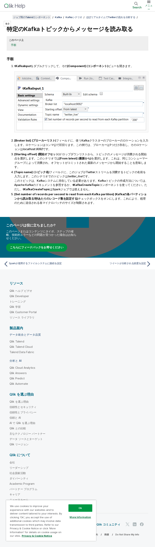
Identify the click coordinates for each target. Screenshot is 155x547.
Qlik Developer (19, 296)
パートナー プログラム (23, 489)
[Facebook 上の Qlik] (142, 524)
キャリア (15, 494)
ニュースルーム (19, 499)
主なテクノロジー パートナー (27, 433)
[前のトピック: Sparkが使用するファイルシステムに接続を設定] (39, 264)
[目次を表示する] (7, 17)
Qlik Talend (17, 341)
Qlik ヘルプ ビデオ (21, 290)
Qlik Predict (17, 378)
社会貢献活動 (18, 473)
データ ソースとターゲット (26, 439)
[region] (51, 520)
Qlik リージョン (19, 444)
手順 (13, 44)
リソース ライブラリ (22, 317)
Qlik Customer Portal (23, 312)
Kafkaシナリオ (74, 17)
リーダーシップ (19, 467)
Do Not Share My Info (127, 534)
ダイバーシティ (19, 478)
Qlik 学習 (15, 306)
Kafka (58, 17)
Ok (80, 507)
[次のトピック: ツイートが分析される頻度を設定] (115, 264)
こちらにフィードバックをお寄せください (36, 247)
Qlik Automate (19, 383)
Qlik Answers (18, 373)
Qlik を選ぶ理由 (19, 401)
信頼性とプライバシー (23, 412)
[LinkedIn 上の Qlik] (134, 524)
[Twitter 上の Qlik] (127, 524)
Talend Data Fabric (22, 352)
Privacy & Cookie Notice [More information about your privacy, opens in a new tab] (37, 535)
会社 (12, 462)
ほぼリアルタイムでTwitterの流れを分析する (110, 17)
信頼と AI (15, 417)
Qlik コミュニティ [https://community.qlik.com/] (108, 524)
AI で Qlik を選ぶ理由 (22, 423)
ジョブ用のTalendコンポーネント (31, 17)
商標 (106, 534)
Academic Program (22, 483)
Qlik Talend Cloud (21, 346)
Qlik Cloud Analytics (22, 367)
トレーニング (18, 301)
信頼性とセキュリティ (23, 407)
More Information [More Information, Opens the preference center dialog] (80, 517)
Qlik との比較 (18, 428)
